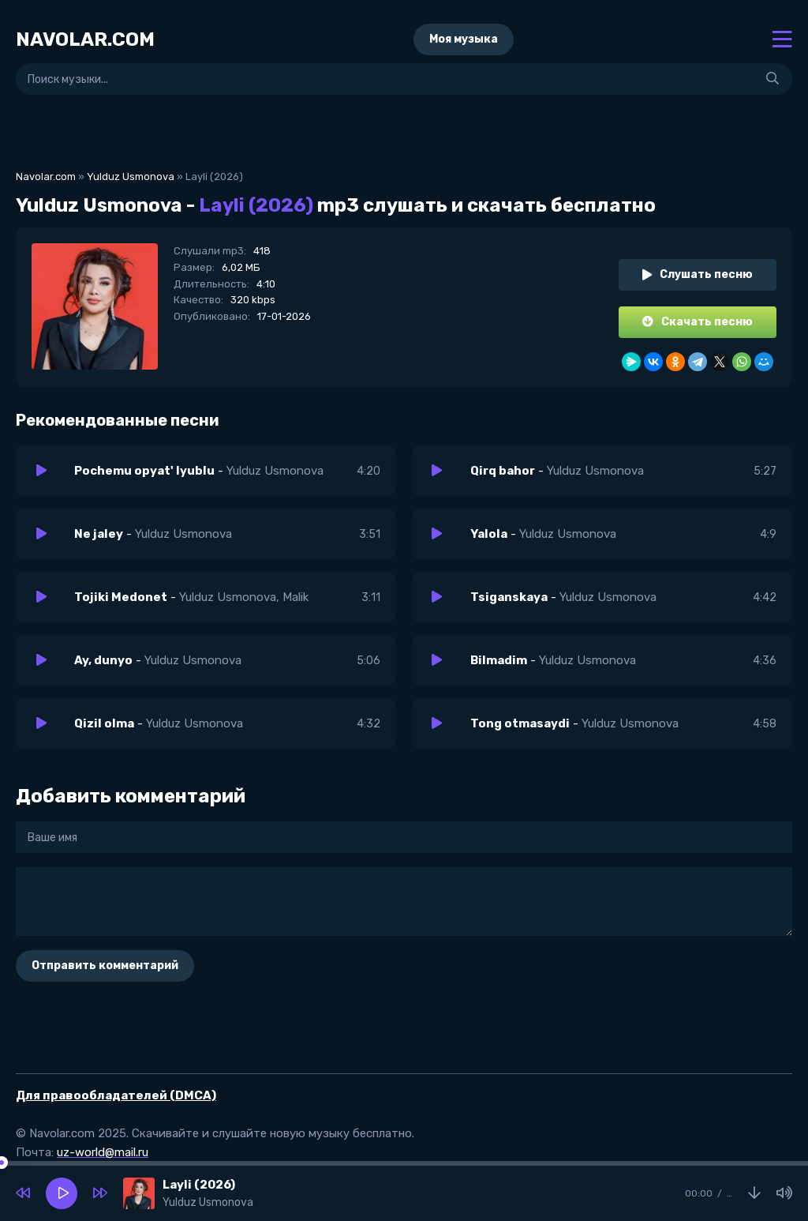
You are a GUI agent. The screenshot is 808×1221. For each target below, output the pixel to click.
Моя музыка (463, 39)
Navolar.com (46, 176)
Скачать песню (697, 322)
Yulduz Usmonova (130, 176)
